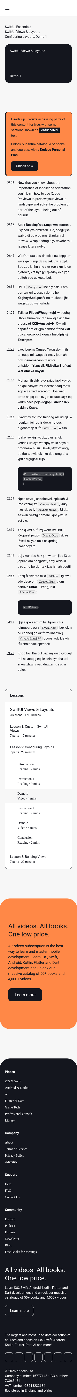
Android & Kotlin (17, 1088)
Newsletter (12, 1239)
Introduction (25, 764)
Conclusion (24, 838)
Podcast (10, 1226)
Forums (10, 1232)
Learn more (25, 995)
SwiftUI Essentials (18, 27)
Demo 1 (22, 794)
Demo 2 (22, 823)
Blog (8, 1245)
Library (10, 1121)
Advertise (11, 1162)
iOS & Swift (13, 1081)
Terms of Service (16, 1149)
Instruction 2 (25, 808)
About (9, 1143)
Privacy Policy (14, 1156)
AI (6, 1094)
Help (8, 1184)
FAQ (8, 1191)
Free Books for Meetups (21, 1252)
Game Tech (12, 1107)
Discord (10, 1219)
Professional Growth (18, 1114)
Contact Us (12, 1197)
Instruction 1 (25, 779)
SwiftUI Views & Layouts (22, 32)
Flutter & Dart (14, 1101)
